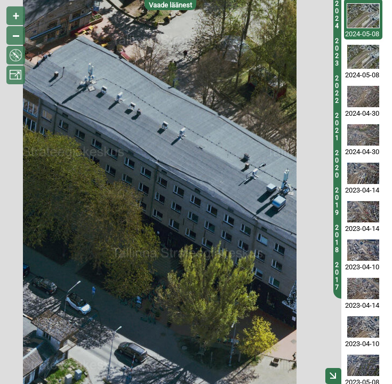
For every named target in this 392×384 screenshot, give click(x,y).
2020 (337, 164)
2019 (337, 202)
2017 (337, 276)
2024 (337, 15)
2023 (337, 52)
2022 (337, 90)
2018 (337, 239)
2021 (337, 127)
